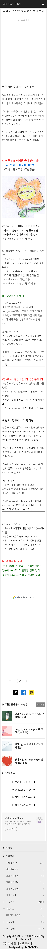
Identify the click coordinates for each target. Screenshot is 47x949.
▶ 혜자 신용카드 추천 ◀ (23, 797)
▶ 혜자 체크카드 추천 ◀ (23, 805)
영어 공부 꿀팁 (25, 889)
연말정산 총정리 (25, 915)
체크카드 (25, 909)
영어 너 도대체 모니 (14, 818)
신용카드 (25, 902)
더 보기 (40, 704)
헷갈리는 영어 (25, 869)
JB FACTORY (31, 947)
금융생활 (25, 922)
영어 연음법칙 (25, 876)
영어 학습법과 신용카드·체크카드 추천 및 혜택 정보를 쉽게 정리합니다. (18, 822)
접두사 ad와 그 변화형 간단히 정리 (21, 575)
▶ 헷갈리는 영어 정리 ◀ (23, 782)
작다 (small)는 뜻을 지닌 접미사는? (21, 565)
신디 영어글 (25, 895)
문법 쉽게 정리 (25, 863)
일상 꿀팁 (25, 929)
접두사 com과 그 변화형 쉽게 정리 (21, 570)
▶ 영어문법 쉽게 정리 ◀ (23, 789)
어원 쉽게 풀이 (25, 882)
